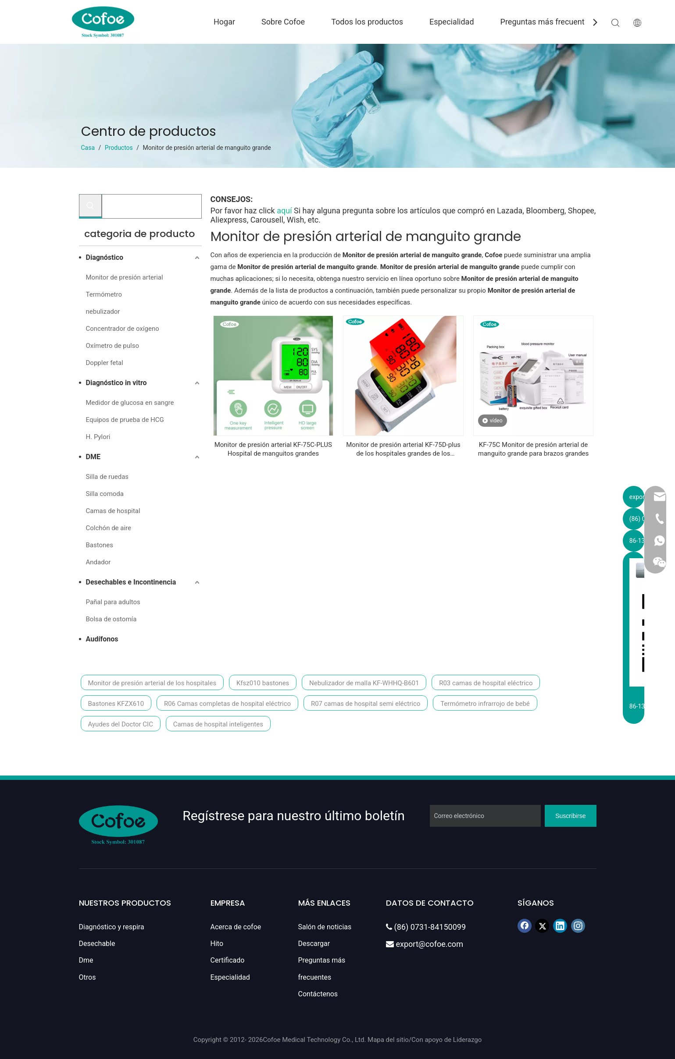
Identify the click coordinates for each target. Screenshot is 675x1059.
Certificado (228, 960)
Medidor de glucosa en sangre (130, 403)
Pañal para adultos (113, 602)
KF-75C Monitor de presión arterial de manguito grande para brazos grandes (533, 449)
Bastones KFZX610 (116, 704)
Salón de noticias (325, 927)
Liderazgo (467, 1040)
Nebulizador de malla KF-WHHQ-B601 (364, 683)
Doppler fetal (104, 363)
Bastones (100, 545)
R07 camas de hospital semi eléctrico (365, 704)
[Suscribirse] (570, 816)
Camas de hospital (113, 511)
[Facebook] (525, 926)
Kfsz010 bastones (262, 683)
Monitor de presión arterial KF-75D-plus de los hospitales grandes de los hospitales (403, 449)
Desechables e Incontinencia (131, 582)
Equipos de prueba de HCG (125, 420)
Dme (86, 960)
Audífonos (102, 639)
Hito (217, 943)
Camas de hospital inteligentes (218, 724)
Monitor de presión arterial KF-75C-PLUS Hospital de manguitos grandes (273, 449)
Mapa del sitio (388, 1040)
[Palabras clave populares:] (90, 205)
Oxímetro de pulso (112, 346)
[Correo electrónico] (485, 816)
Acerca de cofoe (236, 927)
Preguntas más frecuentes (546, 21)
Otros (87, 977)
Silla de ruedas (107, 477)
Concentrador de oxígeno (122, 329)
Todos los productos (367, 21)
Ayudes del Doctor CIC (120, 724)
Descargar (314, 943)
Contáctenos (318, 994)
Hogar (224, 21)
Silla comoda (105, 494)
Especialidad (451, 21)
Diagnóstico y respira (111, 927)
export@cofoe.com (424, 944)
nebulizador (103, 311)
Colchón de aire (108, 528)
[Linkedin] (560, 926)
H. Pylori (98, 437)
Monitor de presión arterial (124, 277)
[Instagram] (578, 926)
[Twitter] (542, 926)
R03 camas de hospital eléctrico (485, 683)
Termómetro (104, 294)
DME (93, 457)
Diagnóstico (105, 257)
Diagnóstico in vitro (116, 383)
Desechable (97, 943)
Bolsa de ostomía (111, 619)
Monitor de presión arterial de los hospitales (152, 683)
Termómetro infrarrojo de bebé (485, 704)
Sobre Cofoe (283, 21)
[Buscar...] (152, 206)
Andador (98, 562)
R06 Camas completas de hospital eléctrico (227, 704)
